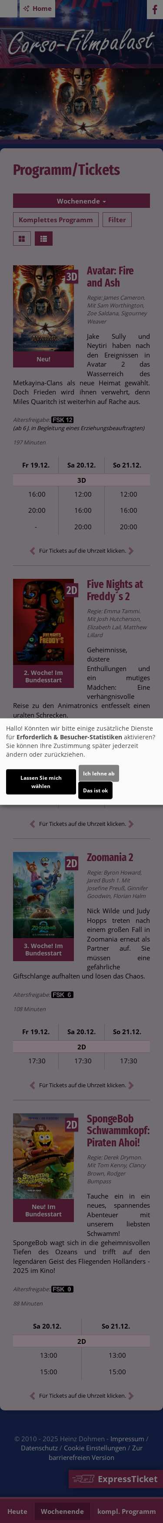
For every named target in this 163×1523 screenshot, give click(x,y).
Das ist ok (95, 790)
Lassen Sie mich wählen (41, 781)
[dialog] (81, 761)
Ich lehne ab (99, 773)
